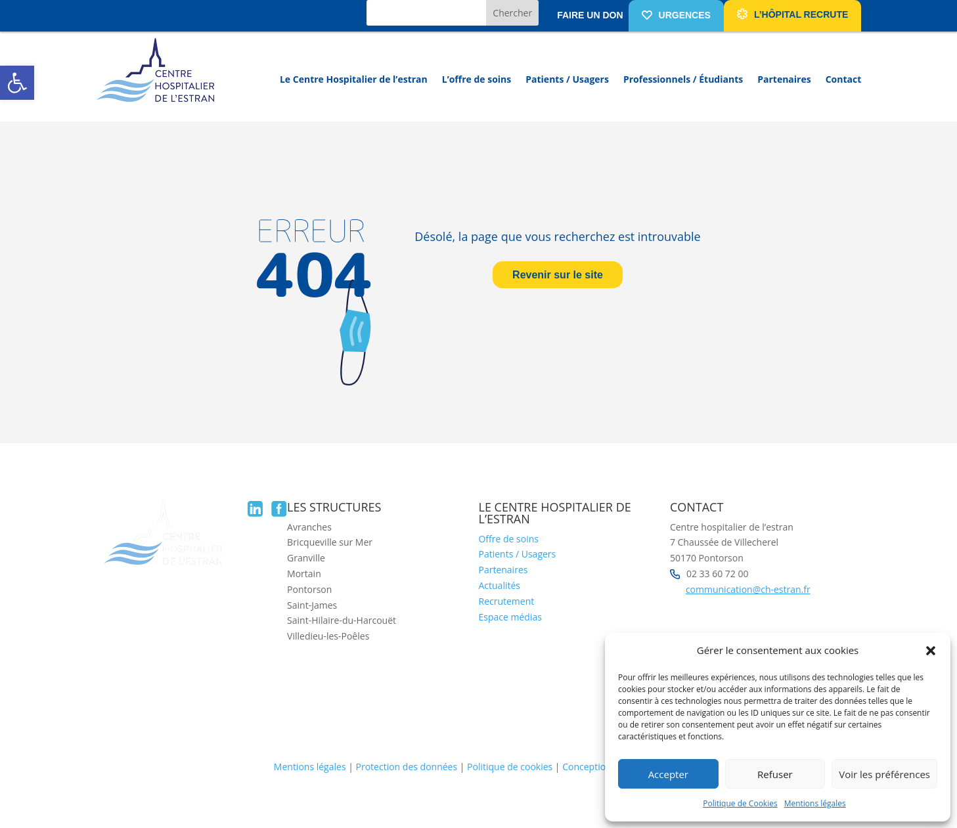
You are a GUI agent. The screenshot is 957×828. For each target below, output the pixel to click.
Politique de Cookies (740, 803)
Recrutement (506, 601)
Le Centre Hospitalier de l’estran (354, 79)
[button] (17, 83)
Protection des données (407, 766)
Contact (844, 79)
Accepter (668, 774)
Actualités (499, 585)
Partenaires (784, 79)
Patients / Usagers (567, 79)
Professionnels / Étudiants (683, 79)
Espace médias (509, 617)
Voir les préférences (884, 774)
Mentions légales (815, 803)
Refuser (775, 774)
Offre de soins (508, 539)
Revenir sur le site (557, 274)
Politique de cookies (509, 766)
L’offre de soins (477, 79)
